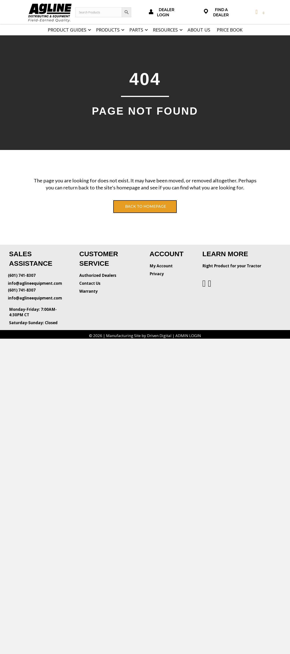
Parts (136, 30)
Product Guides (67, 30)
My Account (161, 265)
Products (108, 30)
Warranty (88, 291)
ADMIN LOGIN (188, 335)
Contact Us (89, 283)
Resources (165, 30)
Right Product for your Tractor (231, 265)
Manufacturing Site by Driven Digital (139, 335)
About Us (199, 30)
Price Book (229, 30)
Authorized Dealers (97, 275)
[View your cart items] (259, 12)
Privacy (157, 273)
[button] (89, 29)
